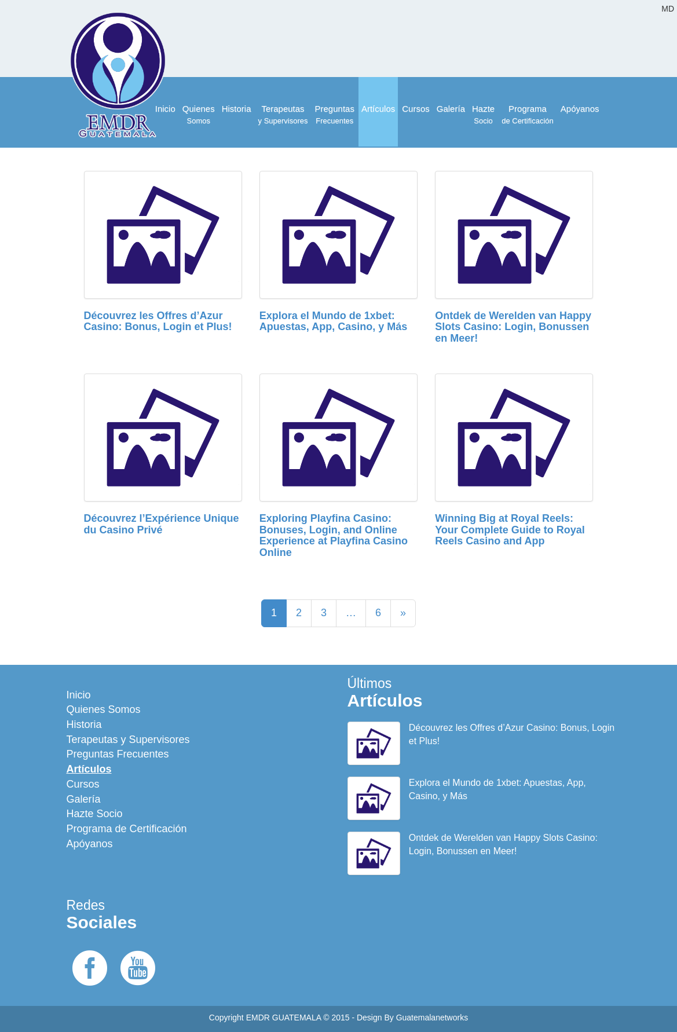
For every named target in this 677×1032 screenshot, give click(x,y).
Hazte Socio (95, 813)
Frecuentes (334, 114)
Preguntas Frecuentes (118, 754)
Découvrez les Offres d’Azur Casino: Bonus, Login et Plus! (158, 321)
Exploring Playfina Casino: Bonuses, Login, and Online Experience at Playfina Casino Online (333, 535)
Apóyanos (90, 844)
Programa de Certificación (127, 829)
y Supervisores (283, 114)
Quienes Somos (104, 709)
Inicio (79, 695)
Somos (198, 114)
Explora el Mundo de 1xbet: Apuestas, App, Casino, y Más (333, 321)
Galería (84, 799)
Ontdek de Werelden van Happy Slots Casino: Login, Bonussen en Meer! (513, 327)
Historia (84, 724)
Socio (483, 114)
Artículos (89, 769)
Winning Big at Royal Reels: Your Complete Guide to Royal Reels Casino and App (510, 530)
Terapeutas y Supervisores (128, 739)
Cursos (83, 784)
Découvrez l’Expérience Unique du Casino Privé (161, 524)
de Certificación (528, 114)
